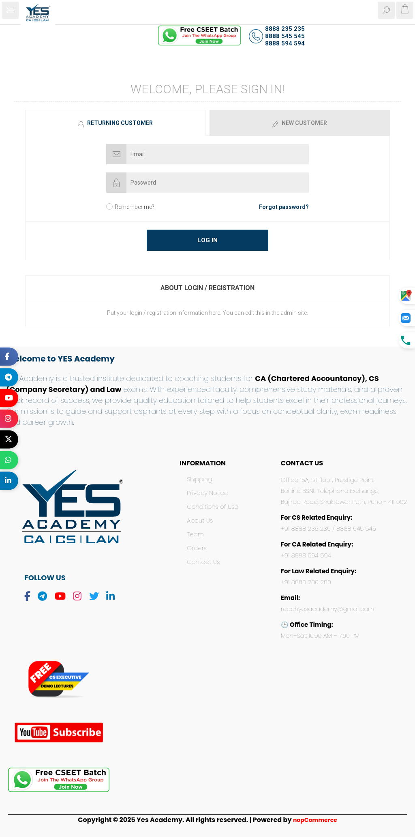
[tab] (116, 123)
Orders (197, 548)
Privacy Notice (207, 492)
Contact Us (203, 561)
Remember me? (134, 207)
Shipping (199, 479)
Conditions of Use (212, 506)
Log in (207, 240)
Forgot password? (284, 207)
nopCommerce (315, 820)
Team (195, 534)
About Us (200, 520)
